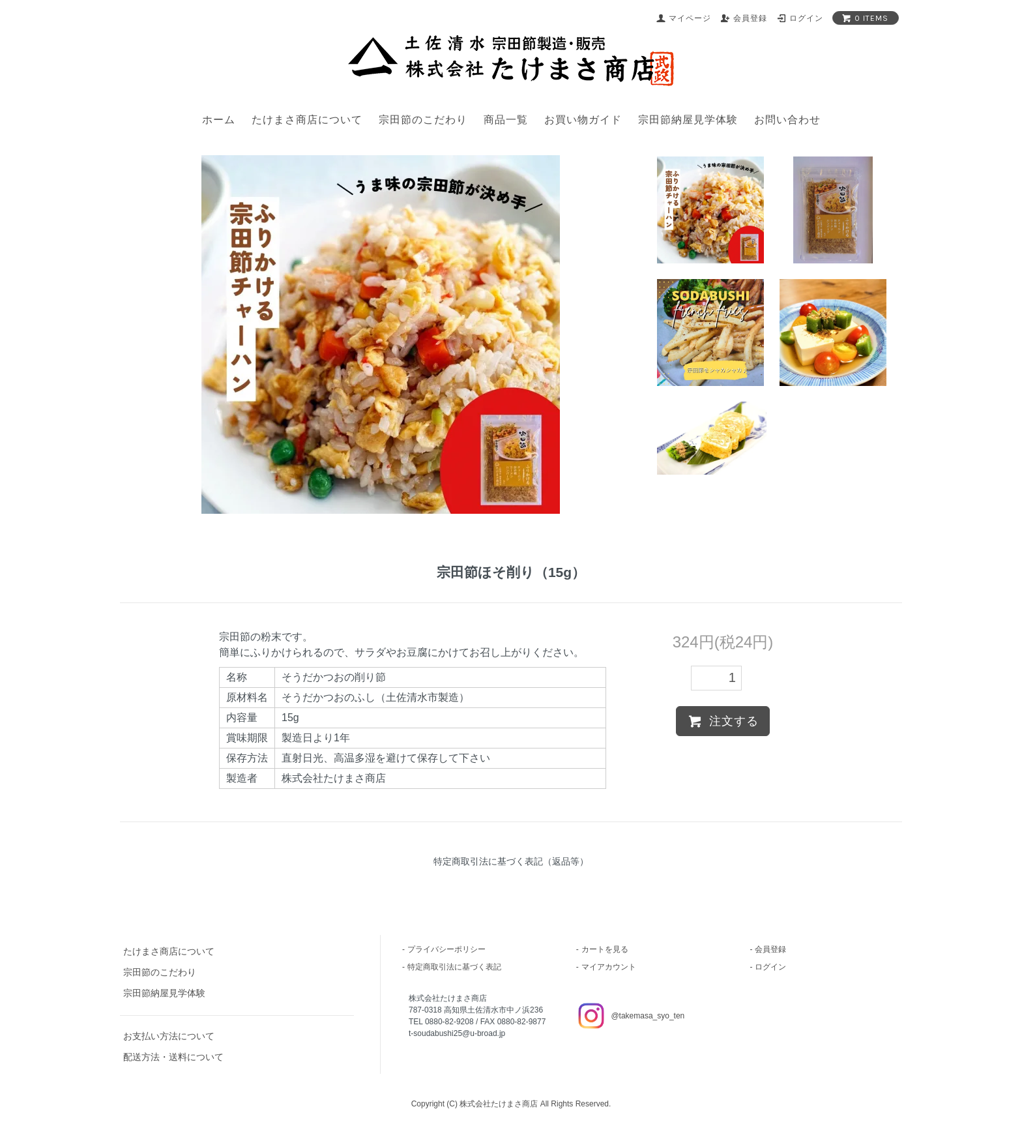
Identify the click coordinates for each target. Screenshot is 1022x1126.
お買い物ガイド (583, 119)
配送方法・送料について (173, 1057)
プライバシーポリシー (446, 949)
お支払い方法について (168, 1036)
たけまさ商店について (307, 119)
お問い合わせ (787, 119)
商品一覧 (506, 119)
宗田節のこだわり (423, 119)
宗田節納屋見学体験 (688, 119)
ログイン (770, 966)
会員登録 (770, 949)
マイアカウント (608, 966)
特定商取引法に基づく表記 (454, 966)
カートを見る (604, 949)
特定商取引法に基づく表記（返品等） (511, 861)
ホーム (218, 119)
